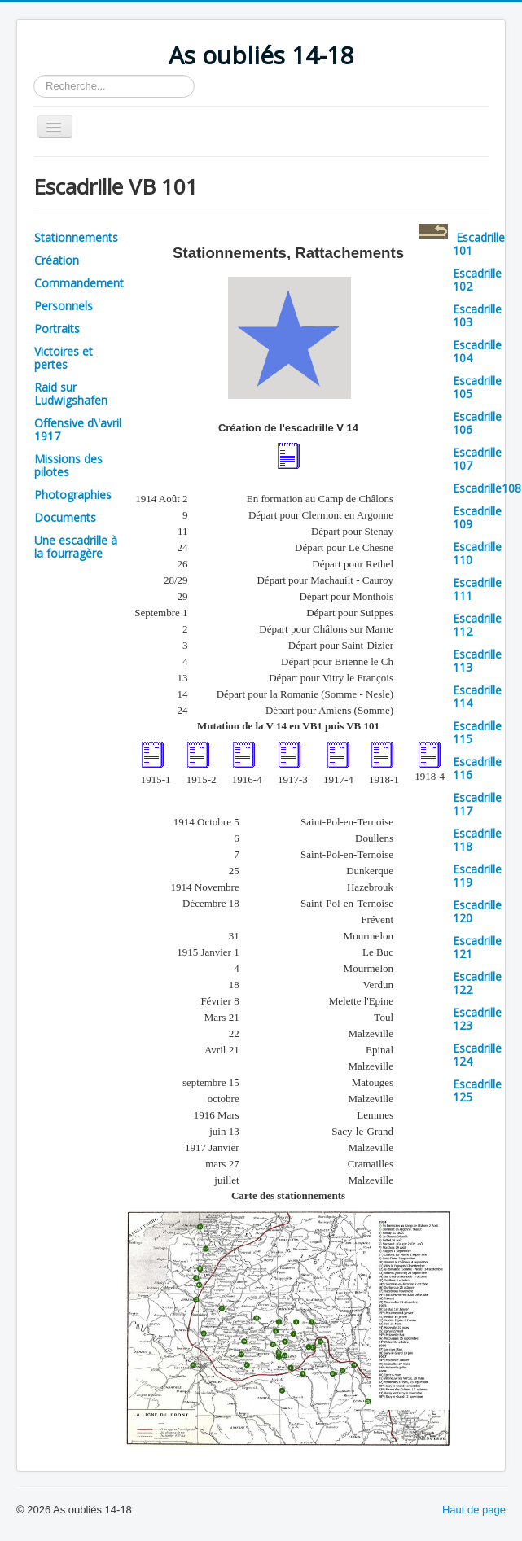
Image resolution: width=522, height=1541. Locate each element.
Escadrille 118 (477, 839)
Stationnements (76, 237)
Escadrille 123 (477, 1019)
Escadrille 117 (477, 804)
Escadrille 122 (477, 983)
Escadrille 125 (477, 1090)
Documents (65, 517)
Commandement (79, 283)
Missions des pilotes (68, 465)
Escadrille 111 (477, 589)
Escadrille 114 (477, 696)
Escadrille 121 (477, 947)
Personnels (63, 305)
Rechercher (33, 75)
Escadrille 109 (477, 517)
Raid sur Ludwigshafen (70, 393)
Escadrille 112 (477, 625)
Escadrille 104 (477, 351)
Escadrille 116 (477, 768)
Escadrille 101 (479, 244)
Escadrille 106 (477, 423)
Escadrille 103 (477, 315)
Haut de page (474, 1510)
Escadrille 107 (477, 458)
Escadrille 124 (477, 1054)
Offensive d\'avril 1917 (77, 429)
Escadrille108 (487, 488)
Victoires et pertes (63, 358)
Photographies (73, 494)
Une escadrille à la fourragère (75, 546)
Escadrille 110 (477, 553)
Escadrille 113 (477, 660)
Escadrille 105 (477, 387)
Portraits (57, 328)
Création (56, 260)
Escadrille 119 (477, 875)
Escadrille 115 (477, 732)
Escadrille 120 (477, 911)
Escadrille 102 (477, 279)
